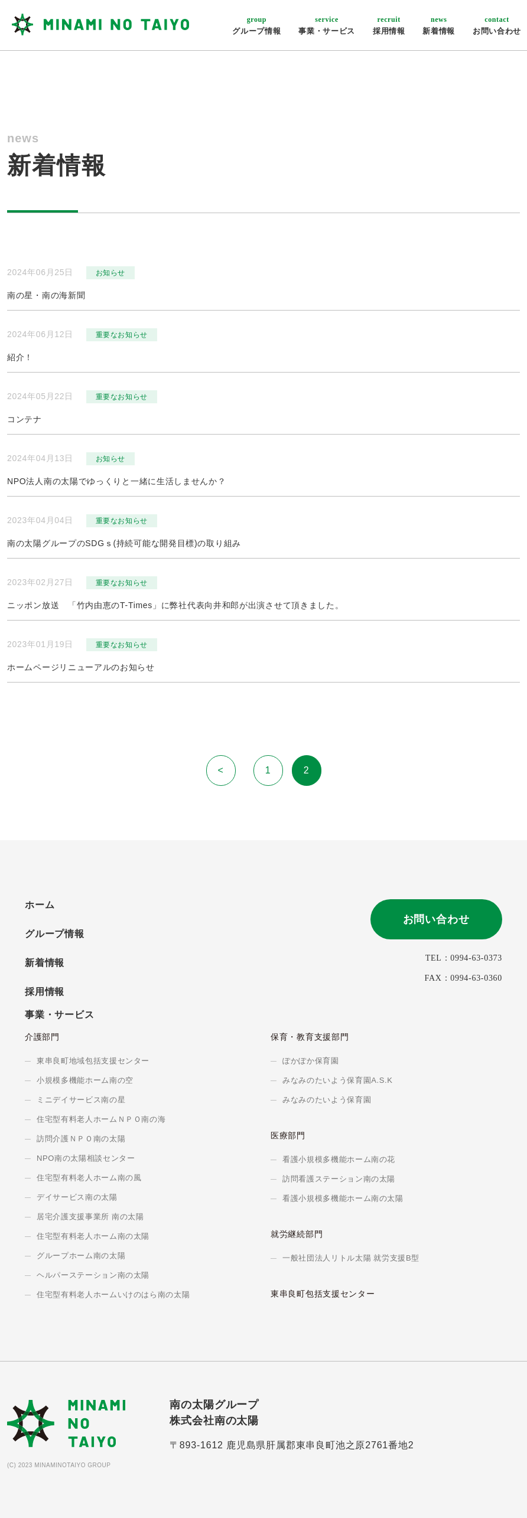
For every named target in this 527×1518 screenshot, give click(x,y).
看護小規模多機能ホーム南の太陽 (343, 1198)
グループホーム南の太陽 (81, 1255)
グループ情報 (256, 25)
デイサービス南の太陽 (77, 1197)
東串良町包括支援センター (323, 1293)
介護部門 (42, 1037)
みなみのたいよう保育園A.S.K (337, 1080)
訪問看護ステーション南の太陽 (338, 1178)
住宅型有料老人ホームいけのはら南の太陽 (113, 1294)
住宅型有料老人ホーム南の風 (89, 1177)
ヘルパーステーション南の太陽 (93, 1275)
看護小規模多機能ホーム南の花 (338, 1159)
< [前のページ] (220, 770)
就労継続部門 (297, 1234)
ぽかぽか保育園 (310, 1060)
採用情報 (389, 25)
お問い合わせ (497, 25)
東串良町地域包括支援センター (93, 1060)
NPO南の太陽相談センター (86, 1158)
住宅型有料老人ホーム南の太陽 (93, 1236)
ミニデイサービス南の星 (81, 1099)
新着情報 (438, 25)
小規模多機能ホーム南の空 (85, 1080)
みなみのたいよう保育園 (326, 1099)
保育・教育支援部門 (310, 1037)
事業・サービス (326, 25)
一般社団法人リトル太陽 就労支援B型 (350, 1257)
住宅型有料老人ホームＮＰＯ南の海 (101, 1119)
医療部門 (288, 1135)
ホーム (39, 905)
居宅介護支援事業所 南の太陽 (90, 1216)
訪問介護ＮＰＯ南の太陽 (81, 1138)
